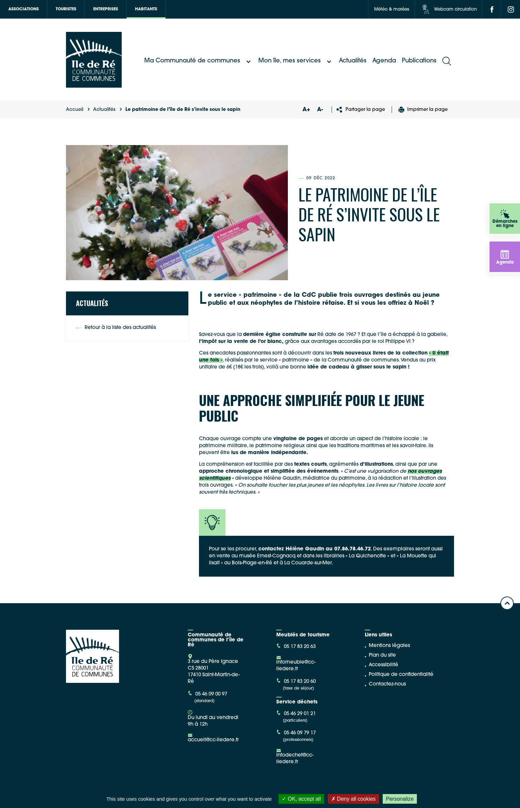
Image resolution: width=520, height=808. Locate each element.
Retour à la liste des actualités (116, 327)
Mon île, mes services (295, 61)
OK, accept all (301, 799)
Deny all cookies (353, 799)
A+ (306, 110)
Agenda (384, 61)
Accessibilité (383, 665)
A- (320, 110)
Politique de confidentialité (401, 674)
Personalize (400, 799)
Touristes (66, 9)
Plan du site (382, 655)
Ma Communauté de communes (198, 61)
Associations (23, 9)
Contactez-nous (387, 684)
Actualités (352, 61)
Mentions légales (389, 645)
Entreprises (105, 9)
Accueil (74, 109)
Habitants (146, 9)
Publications (419, 61)
